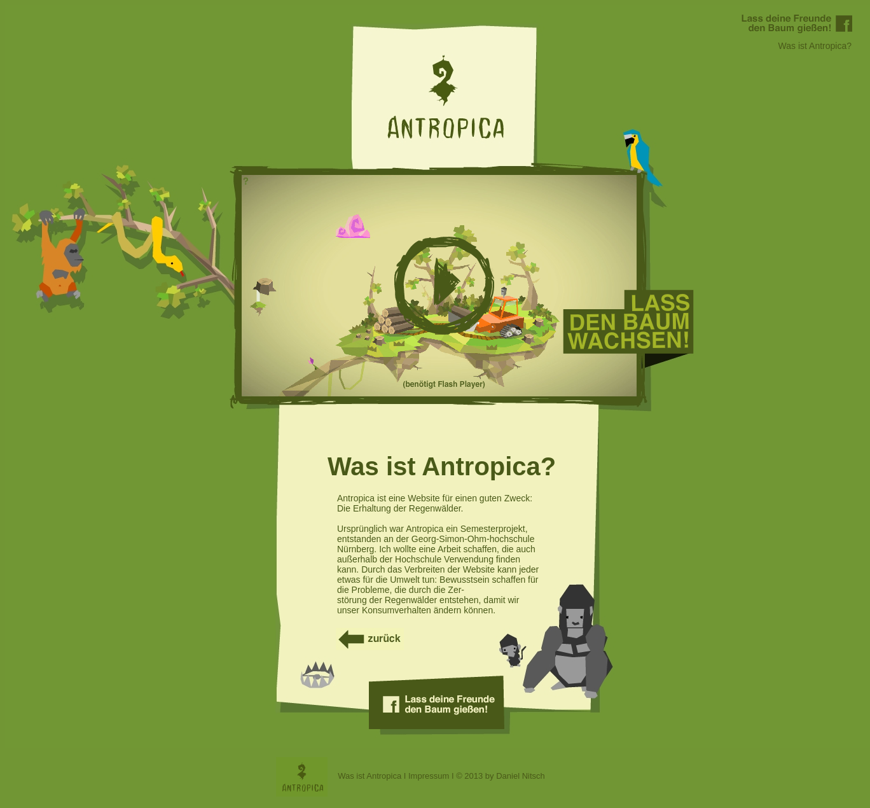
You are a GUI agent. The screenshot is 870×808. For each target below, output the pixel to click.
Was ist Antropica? (815, 46)
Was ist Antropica (369, 776)
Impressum (428, 776)
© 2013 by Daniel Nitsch (500, 776)
